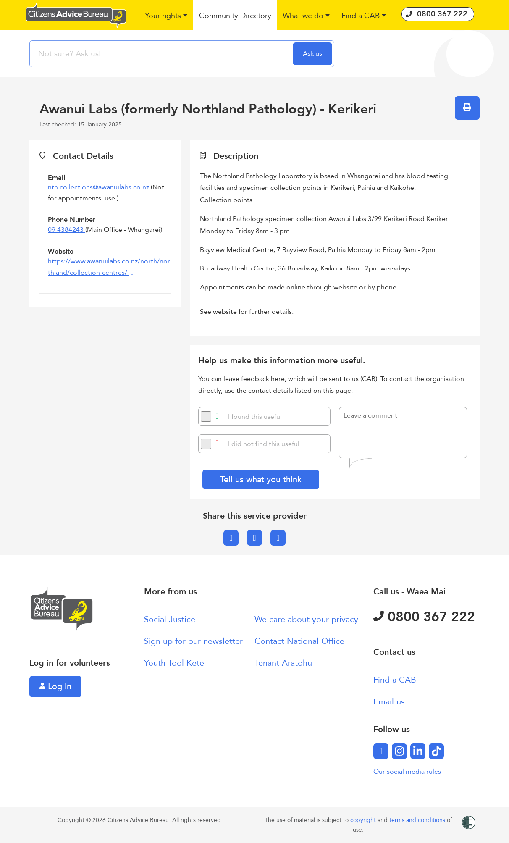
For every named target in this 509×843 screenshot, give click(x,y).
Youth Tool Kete (174, 663)
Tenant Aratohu (283, 663)
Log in (55, 686)
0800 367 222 (424, 617)
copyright (364, 820)
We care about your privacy (306, 619)
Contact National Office (299, 641)
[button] (166, 16)
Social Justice (169, 619)
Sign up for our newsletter (193, 641)
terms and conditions (418, 820)
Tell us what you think (261, 479)
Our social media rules (407, 771)
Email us (389, 701)
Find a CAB (394, 679)
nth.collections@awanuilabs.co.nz (99, 187)
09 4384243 (66, 229)
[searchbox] (162, 53)
